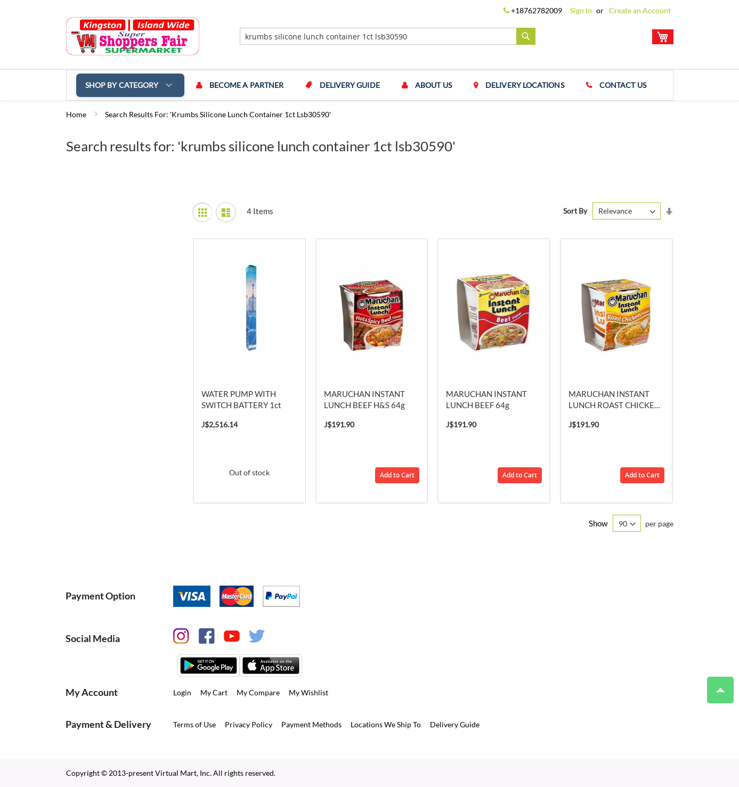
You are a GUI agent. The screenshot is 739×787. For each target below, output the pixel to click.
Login (182, 692)
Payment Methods (311, 724)
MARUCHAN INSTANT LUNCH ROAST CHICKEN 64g (614, 400)
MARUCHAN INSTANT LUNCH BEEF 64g (486, 399)
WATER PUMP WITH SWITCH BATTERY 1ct (241, 399)
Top (716, 684)
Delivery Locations (514, 85)
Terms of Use (194, 724)
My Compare (258, 692)
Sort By (575, 210)
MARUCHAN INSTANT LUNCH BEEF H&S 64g (364, 399)
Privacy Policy (248, 724)
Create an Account (640, 10)
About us (426, 85)
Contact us (610, 85)
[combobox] (387, 36)
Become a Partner (244, 85)
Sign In (581, 10)
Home (77, 114)
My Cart (214, 692)
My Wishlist (308, 692)
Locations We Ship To (386, 724)
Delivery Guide (345, 85)
